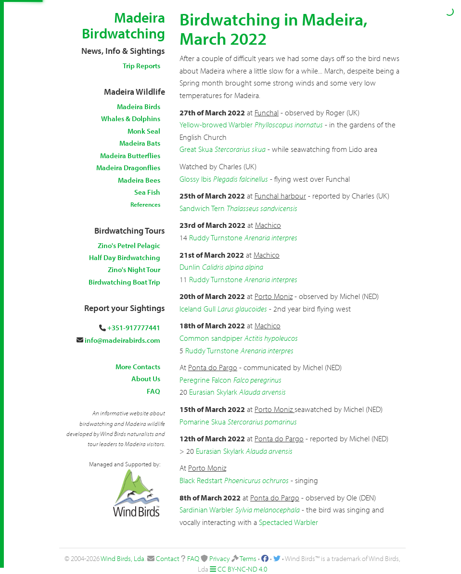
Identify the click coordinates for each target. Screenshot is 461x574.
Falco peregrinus (257, 380)
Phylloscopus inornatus (289, 124)
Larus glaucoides (242, 308)
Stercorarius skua (240, 149)
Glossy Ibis (195, 179)
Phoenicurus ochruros (256, 480)
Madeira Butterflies (130, 155)
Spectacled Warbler (288, 522)
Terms (248, 558)
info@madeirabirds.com (122, 340)
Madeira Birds (138, 106)
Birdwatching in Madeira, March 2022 (273, 28)
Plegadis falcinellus (240, 179)
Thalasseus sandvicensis (262, 208)
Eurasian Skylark (213, 392)
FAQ (153, 391)
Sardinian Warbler (206, 509)
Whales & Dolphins (130, 118)
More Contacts (137, 366)
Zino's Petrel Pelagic (129, 245)
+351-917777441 (133, 327)
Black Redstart (200, 480)
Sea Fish (147, 192)
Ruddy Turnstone (216, 237)
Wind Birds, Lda (122, 558)
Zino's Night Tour (134, 269)
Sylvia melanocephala (267, 509)
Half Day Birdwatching (124, 257)
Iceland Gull (197, 308)
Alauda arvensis (262, 392)
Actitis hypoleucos (271, 338)
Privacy (219, 558)
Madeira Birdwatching (123, 25)
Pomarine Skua (202, 421)
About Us (145, 378)
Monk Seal (144, 131)
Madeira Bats (139, 143)
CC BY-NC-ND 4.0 (242, 569)
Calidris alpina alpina (232, 267)
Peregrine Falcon (205, 380)
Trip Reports (141, 65)
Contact (167, 558)
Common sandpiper (211, 338)
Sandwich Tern (202, 208)
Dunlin (189, 267)
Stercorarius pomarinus (262, 421)
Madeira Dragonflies (128, 167)
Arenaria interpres (270, 237)
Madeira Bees (139, 180)
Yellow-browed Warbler (216, 124)
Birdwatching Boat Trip (124, 282)
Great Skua (196, 149)
